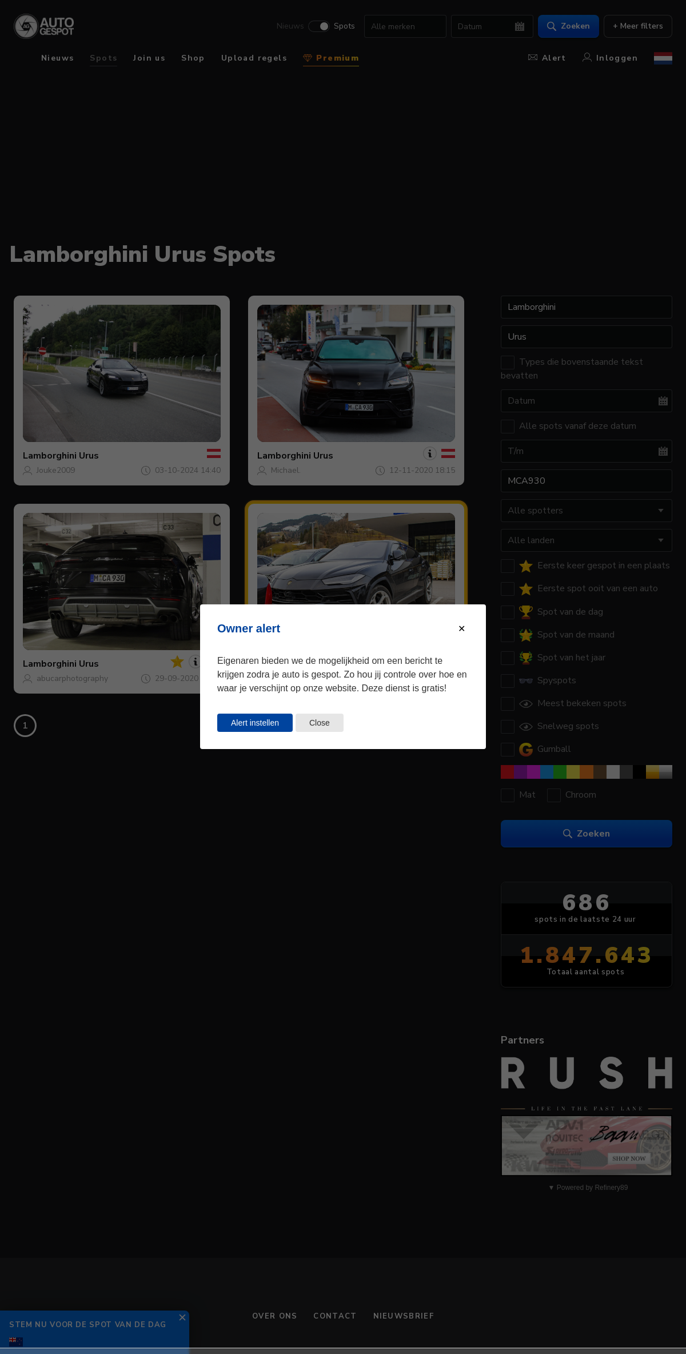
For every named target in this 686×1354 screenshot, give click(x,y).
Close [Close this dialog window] (319, 722)
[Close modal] (461, 629)
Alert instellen (255, 722)
